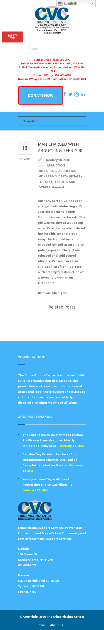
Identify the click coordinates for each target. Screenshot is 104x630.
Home (41, 625)
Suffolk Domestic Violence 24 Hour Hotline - (46, 67)
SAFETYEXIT (12, 37)
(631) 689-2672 (61, 59)
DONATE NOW (40, 95)
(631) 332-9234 (74, 63)
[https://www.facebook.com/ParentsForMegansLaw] (65, 94)
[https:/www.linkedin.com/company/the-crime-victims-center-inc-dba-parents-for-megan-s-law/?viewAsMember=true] (83, 94)
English (67, 3)
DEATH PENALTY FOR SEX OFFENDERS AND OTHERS (60, 181)
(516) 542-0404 (77, 79)
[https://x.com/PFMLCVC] (71, 94)
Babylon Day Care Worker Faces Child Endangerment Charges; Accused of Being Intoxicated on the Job (50, 459)
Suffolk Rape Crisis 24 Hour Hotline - (43, 63)
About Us (56, 625)
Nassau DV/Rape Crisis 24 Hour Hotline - (43, 79)
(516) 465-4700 (62, 75)
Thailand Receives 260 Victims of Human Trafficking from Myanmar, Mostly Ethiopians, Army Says (52, 440)
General (58, 187)
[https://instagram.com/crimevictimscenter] (77, 94)
